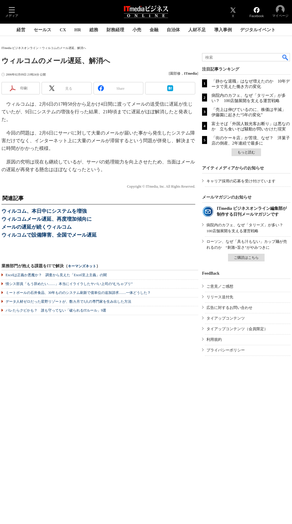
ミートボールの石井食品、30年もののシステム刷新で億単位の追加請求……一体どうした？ (78, 293)
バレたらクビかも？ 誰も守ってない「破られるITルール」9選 (56, 310)
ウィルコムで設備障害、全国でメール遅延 (49, 235)
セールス (42, 29)
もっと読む (246, 152)
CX (63, 29)
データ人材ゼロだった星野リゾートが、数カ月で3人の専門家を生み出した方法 (68, 301)
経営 (21, 29)
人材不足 (197, 29)
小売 (136, 29)
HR (77, 29)
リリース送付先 (219, 297)
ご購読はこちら (246, 258)
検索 (285, 57)
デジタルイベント (257, 29)
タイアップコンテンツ (225, 318)
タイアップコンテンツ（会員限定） (237, 329)
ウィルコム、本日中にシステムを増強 (44, 211)
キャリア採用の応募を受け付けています (240, 181)
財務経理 (115, 29)
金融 (154, 29)
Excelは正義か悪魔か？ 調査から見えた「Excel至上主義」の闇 (56, 275)
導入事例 (223, 29)
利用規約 (214, 339)
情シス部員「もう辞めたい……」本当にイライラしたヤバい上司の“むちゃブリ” (69, 284)
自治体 (173, 29)
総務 (93, 29)
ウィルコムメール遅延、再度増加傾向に (46, 219)
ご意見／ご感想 (219, 286)
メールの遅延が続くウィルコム (36, 227)
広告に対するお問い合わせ (229, 307)
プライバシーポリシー (225, 350)
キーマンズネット (82, 266)
